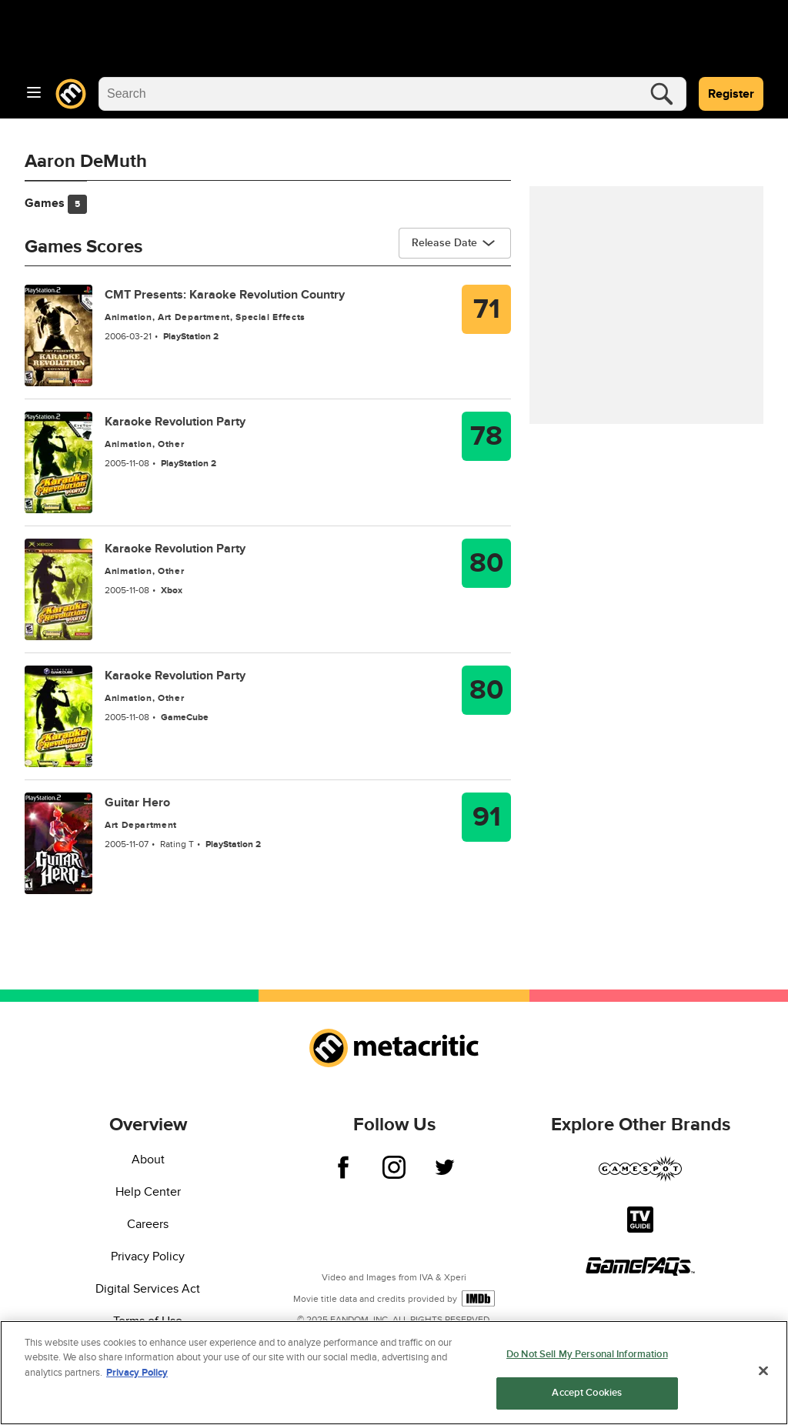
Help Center (148, 1192)
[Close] (763, 1373)
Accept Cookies (587, 1395)
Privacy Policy (148, 1256)
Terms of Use (147, 1321)
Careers (148, 1224)
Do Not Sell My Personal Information (587, 1356)
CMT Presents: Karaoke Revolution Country (225, 294)
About (148, 1159)
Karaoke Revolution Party (175, 421)
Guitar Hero (137, 802)
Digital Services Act (147, 1289)
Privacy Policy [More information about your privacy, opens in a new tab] (137, 1375)
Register (731, 94)
